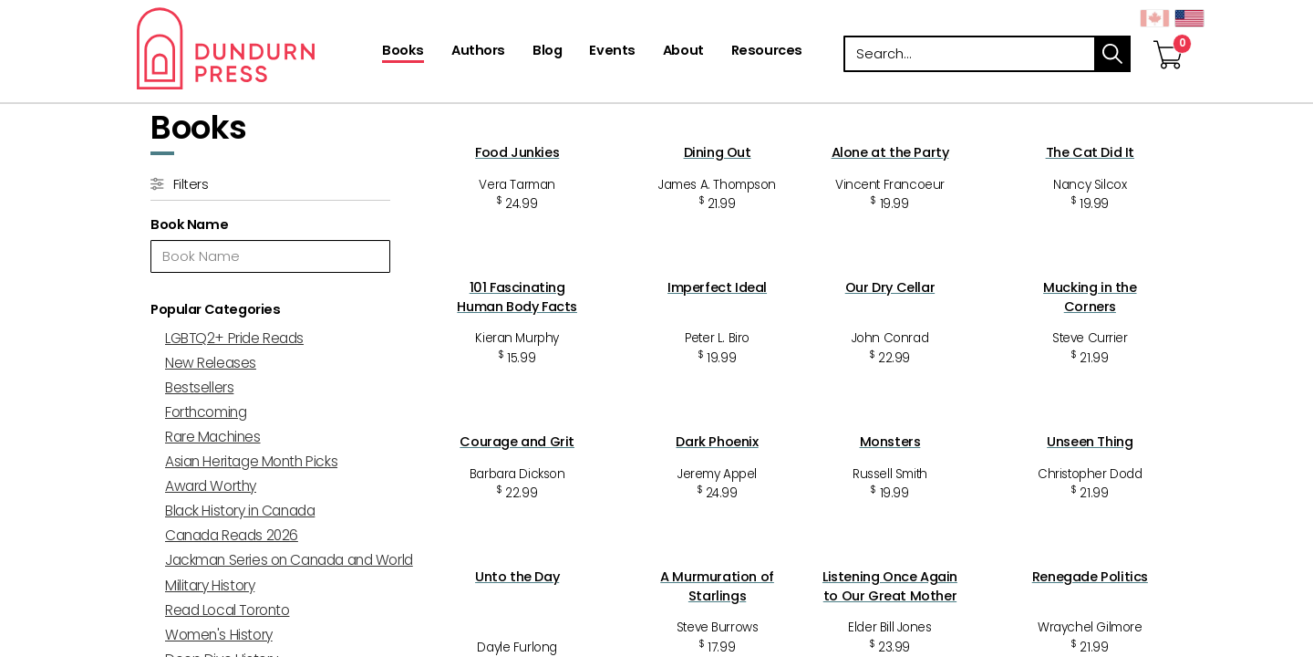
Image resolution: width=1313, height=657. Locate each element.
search (1112, 54)
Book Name (189, 224)
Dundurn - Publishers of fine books (257, 48)
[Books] (403, 52)
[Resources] (767, 52)
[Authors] (478, 52)
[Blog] (547, 52)
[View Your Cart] (1168, 35)
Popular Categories (215, 309)
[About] (683, 52)
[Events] (611, 52)
